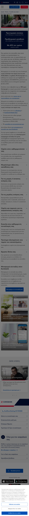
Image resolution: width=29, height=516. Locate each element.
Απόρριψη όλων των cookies (14, 508)
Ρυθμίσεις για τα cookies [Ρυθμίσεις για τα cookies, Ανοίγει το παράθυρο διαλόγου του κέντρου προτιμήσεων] (14, 504)
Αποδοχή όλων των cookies (14, 513)
